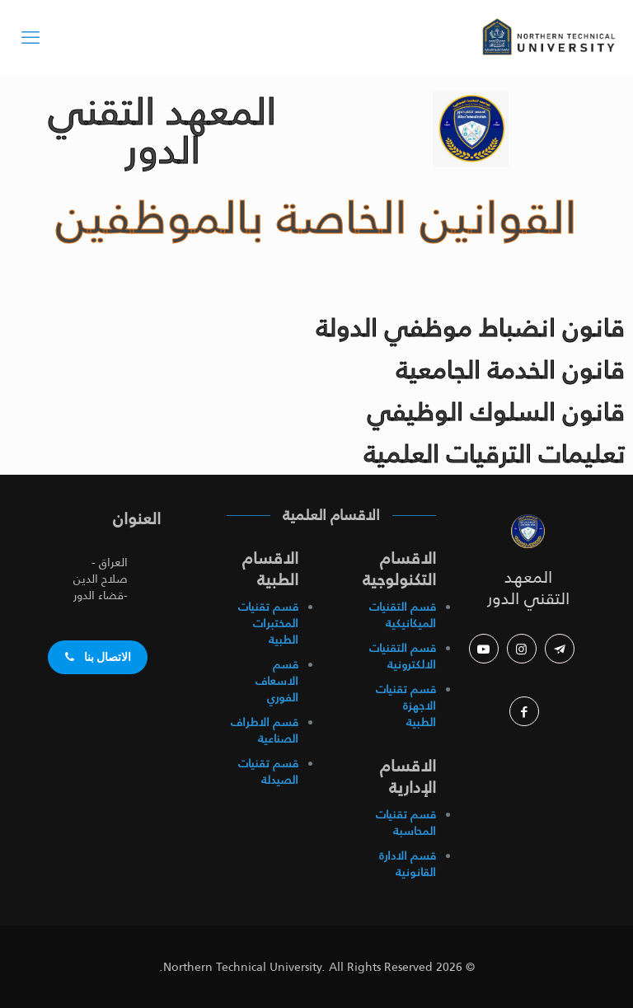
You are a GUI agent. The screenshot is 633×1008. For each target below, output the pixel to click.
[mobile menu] (30, 37)
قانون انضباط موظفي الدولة (470, 327)
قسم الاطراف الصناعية (264, 730)
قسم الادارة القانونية (407, 863)
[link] (528, 530)
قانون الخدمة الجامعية (510, 369)
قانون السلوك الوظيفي (496, 411)
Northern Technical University (242, 967)
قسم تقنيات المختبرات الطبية (268, 623)
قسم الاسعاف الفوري (277, 680)
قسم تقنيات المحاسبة (406, 822)
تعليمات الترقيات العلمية (494, 453)
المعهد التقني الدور (528, 588)
